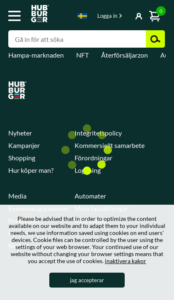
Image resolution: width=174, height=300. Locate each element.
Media (17, 196)
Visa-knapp (127, 17)
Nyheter (20, 133)
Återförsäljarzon (124, 55)
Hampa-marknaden (36, 55)
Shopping (21, 158)
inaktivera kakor (125, 260)
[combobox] (82, 17)
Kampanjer (24, 145)
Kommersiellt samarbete (110, 145)
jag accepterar (87, 280)
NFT (82, 55)
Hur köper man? (30, 170)
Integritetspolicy (98, 133)
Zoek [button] (155, 39)
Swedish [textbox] (82, 16)
